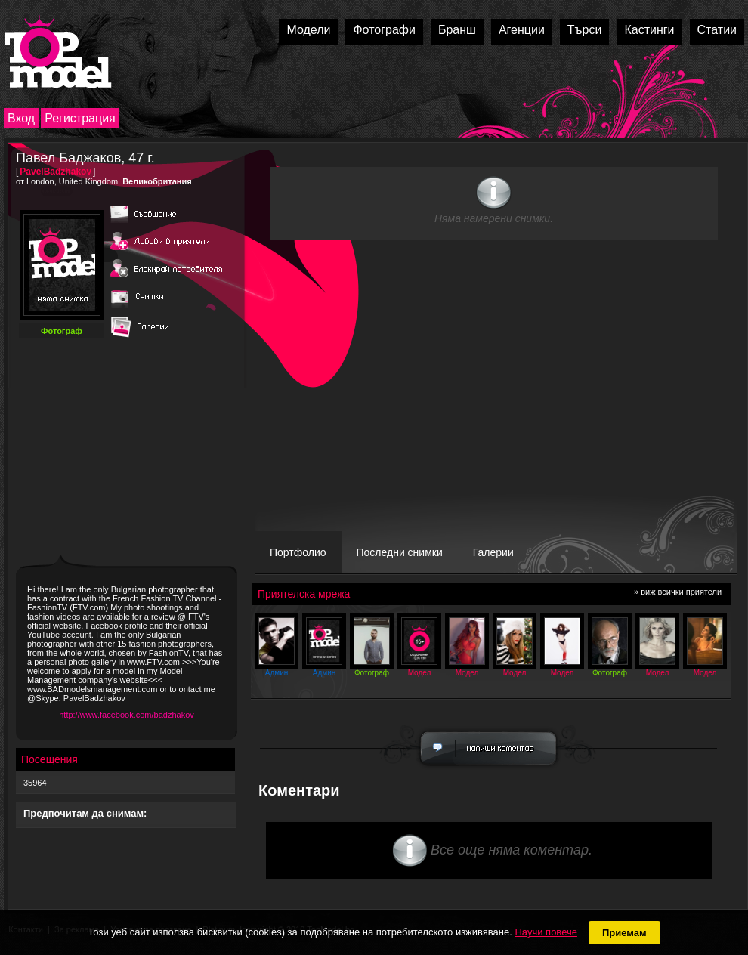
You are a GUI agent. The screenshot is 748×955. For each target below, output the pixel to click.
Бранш (457, 29)
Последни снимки (400, 552)
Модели (308, 29)
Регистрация (80, 118)
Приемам (624, 932)
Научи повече (545, 932)
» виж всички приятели (678, 591)
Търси (584, 29)
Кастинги (649, 29)
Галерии (493, 552)
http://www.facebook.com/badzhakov (126, 714)
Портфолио (298, 552)
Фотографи (384, 29)
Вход (21, 118)
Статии (717, 29)
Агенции (522, 29)
